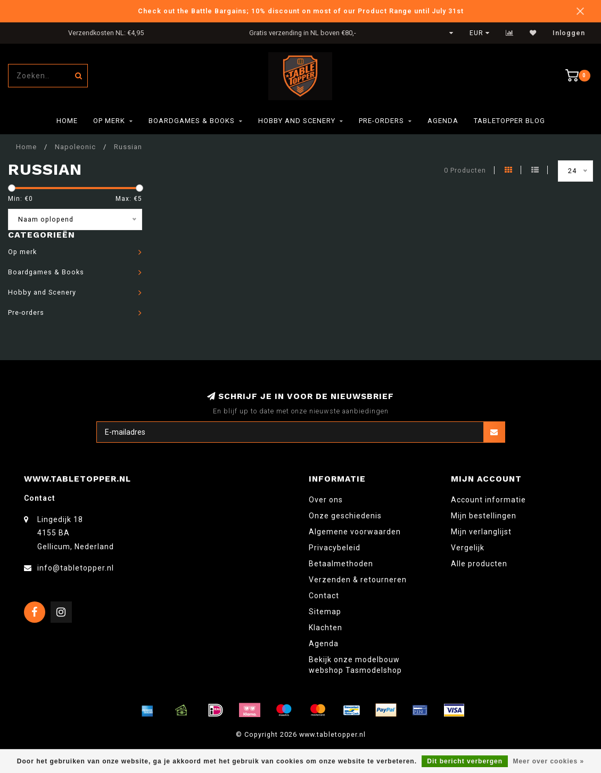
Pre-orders (381, 121)
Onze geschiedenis (345, 515)
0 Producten (465, 170)
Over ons (326, 499)
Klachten (325, 627)
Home (67, 121)
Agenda (442, 121)
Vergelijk (467, 547)
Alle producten (479, 563)
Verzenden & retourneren (358, 579)
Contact (324, 595)
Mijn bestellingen (483, 515)
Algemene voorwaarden (355, 531)
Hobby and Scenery (296, 121)
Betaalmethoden (341, 563)
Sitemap (325, 611)
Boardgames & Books (192, 121)
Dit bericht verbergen (465, 761)
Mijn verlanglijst (481, 531)
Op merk (109, 121)
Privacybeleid (334, 547)
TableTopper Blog (509, 121)
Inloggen (569, 33)
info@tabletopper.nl (75, 568)
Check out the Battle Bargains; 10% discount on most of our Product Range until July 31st (301, 11)
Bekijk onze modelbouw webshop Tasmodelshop (355, 664)
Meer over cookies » (548, 761)
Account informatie (488, 499)
